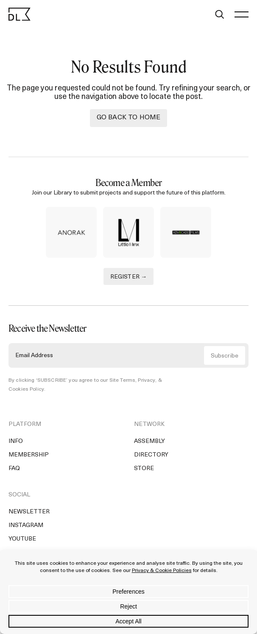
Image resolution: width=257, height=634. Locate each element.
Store (144, 468)
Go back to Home (128, 117)
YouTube (22, 539)
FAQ (14, 468)
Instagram (25, 525)
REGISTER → (128, 277)
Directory (151, 455)
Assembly (149, 441)
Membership (28, 455)
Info (15, 441)
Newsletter (29, 512)
